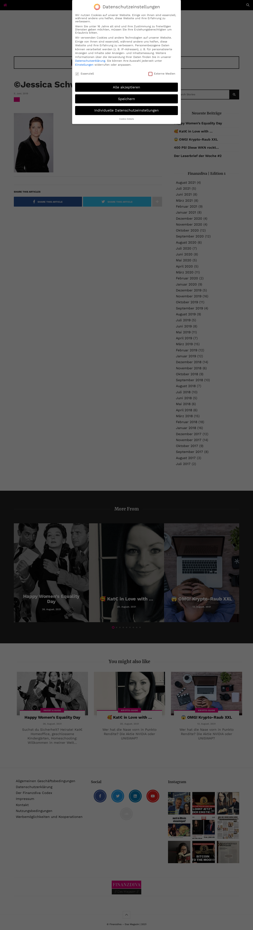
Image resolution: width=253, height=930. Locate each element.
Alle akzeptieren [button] (126, 87)
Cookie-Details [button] (126, 119)
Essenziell (84, 73)
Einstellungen (84, 64)
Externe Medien (161, 73)
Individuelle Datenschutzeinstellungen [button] (126, 110)
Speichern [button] (126, 99)
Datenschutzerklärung (90, 60)
